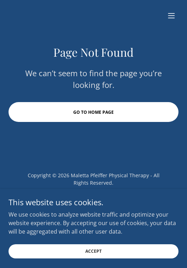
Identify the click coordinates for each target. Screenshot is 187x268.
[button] (171, 16)
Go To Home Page (93, 112)
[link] (86, 198)
